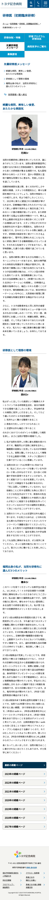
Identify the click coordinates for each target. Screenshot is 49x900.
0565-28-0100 (31, 867)
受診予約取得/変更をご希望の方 (11, 874)
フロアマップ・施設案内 (9, 886)
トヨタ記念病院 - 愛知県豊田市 (13, 4)
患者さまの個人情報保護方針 (33, 886)
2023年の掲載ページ (15, 774)
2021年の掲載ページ (15, 791)
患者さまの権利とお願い (31, 878)
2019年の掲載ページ (15, 809)
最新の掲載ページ (13, 765)
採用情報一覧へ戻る (17, 94)
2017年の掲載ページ (15, 826)
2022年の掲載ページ (15, 782)
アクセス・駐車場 (32, 873)
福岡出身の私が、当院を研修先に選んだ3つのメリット (21, 85)
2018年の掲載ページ (15, 817)
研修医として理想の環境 (17, 78)
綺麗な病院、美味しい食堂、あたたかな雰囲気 (19, 72)
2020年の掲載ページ (15, 800)
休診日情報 (7, 880)
